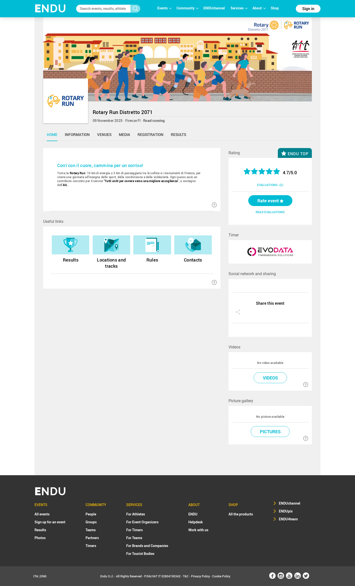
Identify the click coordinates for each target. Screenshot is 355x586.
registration (150, 134)
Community (187, 8)
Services (239, 8)
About (259, 8)
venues (104, 134)
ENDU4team (288, 519)
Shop (275, 8)
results (178, 134)
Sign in (308, 8)
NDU (50, 8)
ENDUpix (286, 511)
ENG (43, 576)
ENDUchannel (214, 8)
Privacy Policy (200, 576)
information (77, 134)
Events (164, 8)
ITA (35, 576)
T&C (186, 576)
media (124, 134)
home (52, 134)
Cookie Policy (221, 576)
